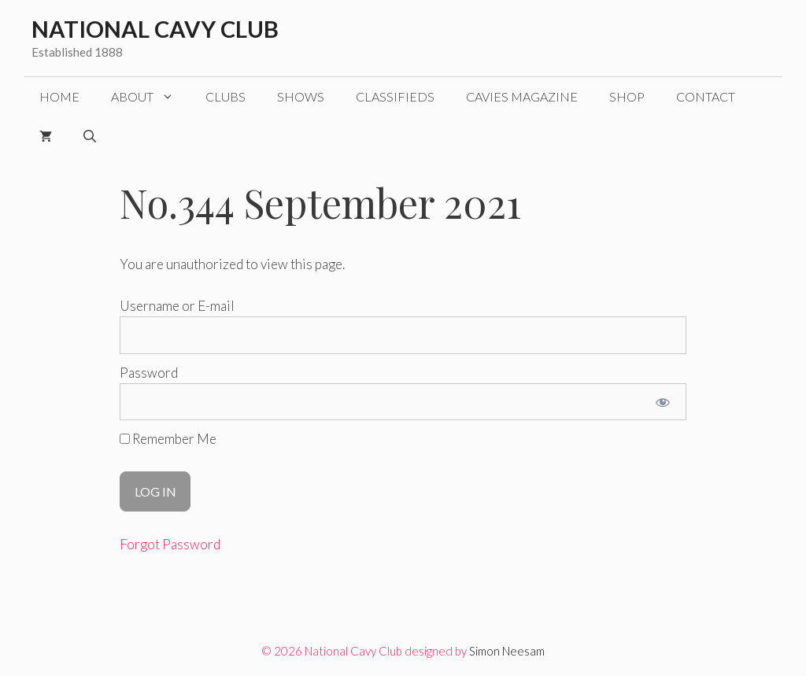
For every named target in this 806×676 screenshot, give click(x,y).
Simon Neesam (507, 651)
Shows (300, 96)
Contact (705, 96)
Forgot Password (170, 544)
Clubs (225, 96)
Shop (627, 96)
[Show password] (663, 402)
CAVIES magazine (522, 96)
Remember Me (168, 438)
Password (149, 372)
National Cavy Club (155, 28)
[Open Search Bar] (90, 136)
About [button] (150, 96)
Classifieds (395, 96)
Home (59, 96)
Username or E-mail (177, 305)
